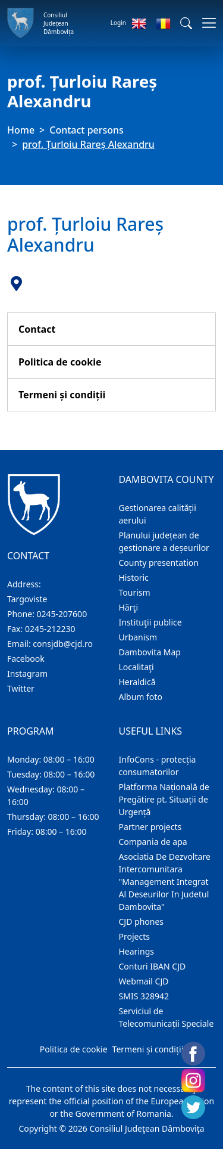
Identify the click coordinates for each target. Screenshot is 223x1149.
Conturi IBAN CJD (152, 966)
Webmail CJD (144, 981)
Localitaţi (136, 667)
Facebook (26, 658)
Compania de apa (153, 841)
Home (20, 130)
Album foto (140, 696)
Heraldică (137, 681)
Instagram (27, 673)
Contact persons (86, 130)
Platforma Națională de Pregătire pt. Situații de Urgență (164, 799)
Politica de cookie (60, 361)
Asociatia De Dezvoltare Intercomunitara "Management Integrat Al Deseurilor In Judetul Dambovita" (165, 881)
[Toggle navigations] (205, 23)
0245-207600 (62, 614)
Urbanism (138, 637)
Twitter (20, 688)
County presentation (159, 562)
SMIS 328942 (144, 996)
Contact (36, 329)
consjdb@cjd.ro (63, 643)
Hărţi (129, 607)
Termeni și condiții (61, 394)
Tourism (134, 592)
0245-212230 (50, 628)
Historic (134, 577)
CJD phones (141, 921)
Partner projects (150, 826)
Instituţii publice (150, 622)
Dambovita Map (150, 652)
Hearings (137, 951)
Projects (134, 936)
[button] (186, 23)
